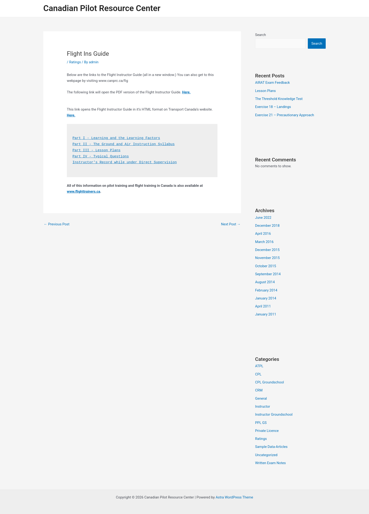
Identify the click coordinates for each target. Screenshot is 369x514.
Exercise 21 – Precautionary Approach (285, 114)
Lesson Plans (265, 90)
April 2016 (263, 233)
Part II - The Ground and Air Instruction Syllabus (124, 144)
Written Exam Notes (270, 459)
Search (260, 35)
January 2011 (266, 312)
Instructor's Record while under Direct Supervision (125, 161)
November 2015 (267, 257)
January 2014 (266, 296)
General (261, 395)
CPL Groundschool (269, 380)
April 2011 (263, 304)
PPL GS (261, 419)
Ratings (75, 62)
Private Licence (267, 427)
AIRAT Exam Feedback (272, 82)
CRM (259, 387)
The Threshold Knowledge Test (279, 98)
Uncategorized (266, 451)
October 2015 (265, 264)
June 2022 (263, 217)
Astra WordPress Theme (234, 493)
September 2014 (268, 272)
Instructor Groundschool (274, 411)
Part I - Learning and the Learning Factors (116, 138)
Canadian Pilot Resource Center (101, 8)
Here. (186, 92)
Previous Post (57, 223)
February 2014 (266, 288)
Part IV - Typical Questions (101, 156)
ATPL (259, 364)
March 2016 (264, 241)
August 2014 (265, 280)
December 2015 (267, 249)
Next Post (231, 223)
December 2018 (267, 225)
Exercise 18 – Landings (273, 106)
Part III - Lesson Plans (96, 150)
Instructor (262, 403)
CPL (258, 372)
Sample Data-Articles (271, 443)
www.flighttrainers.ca (84, 190)
